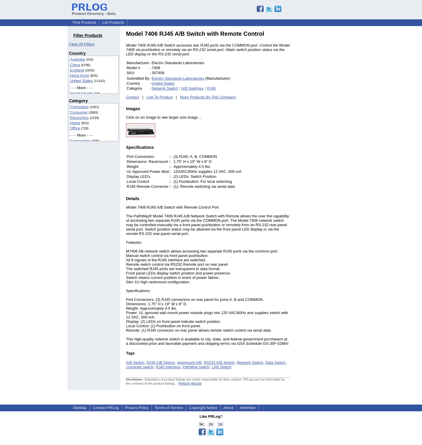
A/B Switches (192, 88)
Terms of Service (169, 407)
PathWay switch (196, 367)
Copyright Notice (203, 407)
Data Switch (275, 362)
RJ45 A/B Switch (161, 362)
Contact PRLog (106, 407)
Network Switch (165, 88)
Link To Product (160, 97)
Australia (77, 59)
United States (81, 81)
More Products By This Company (208, 97)
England (77, 70)
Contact (132, 97)
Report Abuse (190, 383)
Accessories (80, 141)
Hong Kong (79, 75)
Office (75, 128)
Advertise (248, 407)
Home (75, 123)
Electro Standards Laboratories (178, 78)
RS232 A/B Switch (219, 362)
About (229, 407)
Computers (79, 107)
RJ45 (211, 88)
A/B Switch (135, 362)
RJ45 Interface (168, 367)
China (75, 65)
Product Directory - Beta (94, 11)
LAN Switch (221, 367)
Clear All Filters (81, 44)
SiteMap (80, 407)
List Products (113, 22)
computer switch (140, 367)
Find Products (84, 22)
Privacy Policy (137, 407)
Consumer (79, 112)
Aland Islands (81, 93)
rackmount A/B (189, 362)
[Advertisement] (329, 118)
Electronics (79, 117)
